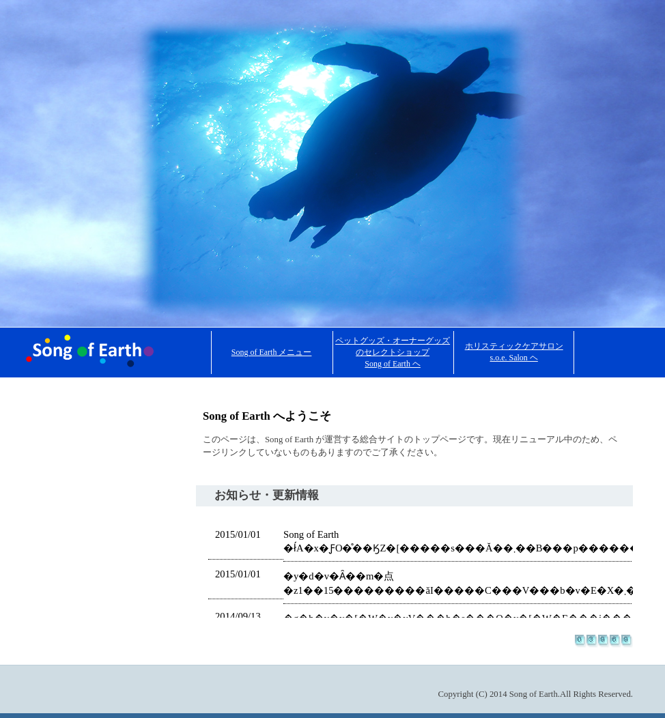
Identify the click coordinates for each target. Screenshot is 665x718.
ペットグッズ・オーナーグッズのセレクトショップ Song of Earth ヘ (392, 352)
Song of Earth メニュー (271, 352)
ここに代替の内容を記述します (414, 566)
